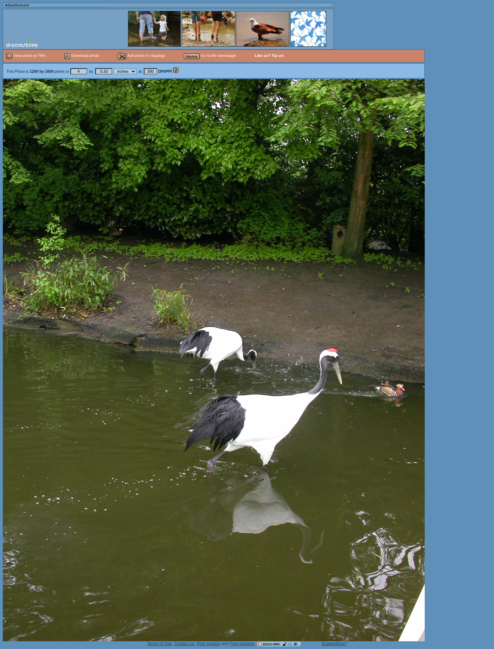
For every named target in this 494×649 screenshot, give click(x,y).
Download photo (82, 55)
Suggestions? (334, 643)
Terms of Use (159, 643)
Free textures (242, 643)
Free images (208, 643)
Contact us (184, 643)
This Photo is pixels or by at (89, 71)
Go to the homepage (210, 55)
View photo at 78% (26, 55)
